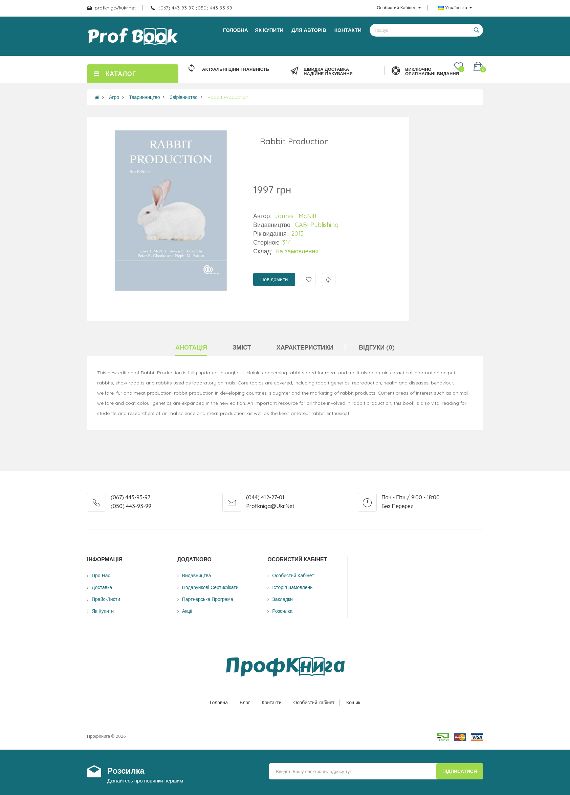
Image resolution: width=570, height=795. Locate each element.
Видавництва (196, 575)
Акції (187, 611)
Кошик (353, 702)
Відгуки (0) (377, 347)
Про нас (101, 575)
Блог (245, 702)
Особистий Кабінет (293, 575)
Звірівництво (183, 97)
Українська (455, 7)
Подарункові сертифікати (210, 587)
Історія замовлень (292, 587)
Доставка (102, 587)
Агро (114, 97)
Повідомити (274, 279)
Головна (219, 702)
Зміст (242, 347)
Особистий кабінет (314, 702)
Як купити (103, 611)
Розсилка (282, 611)
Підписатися (459, 771)
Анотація (191, 347)
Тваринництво (144, 97)
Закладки (282, 599)
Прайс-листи (106, 599)
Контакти (271, 702)
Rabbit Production (227, 97)
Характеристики (305, 347)
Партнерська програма (207, 599)
